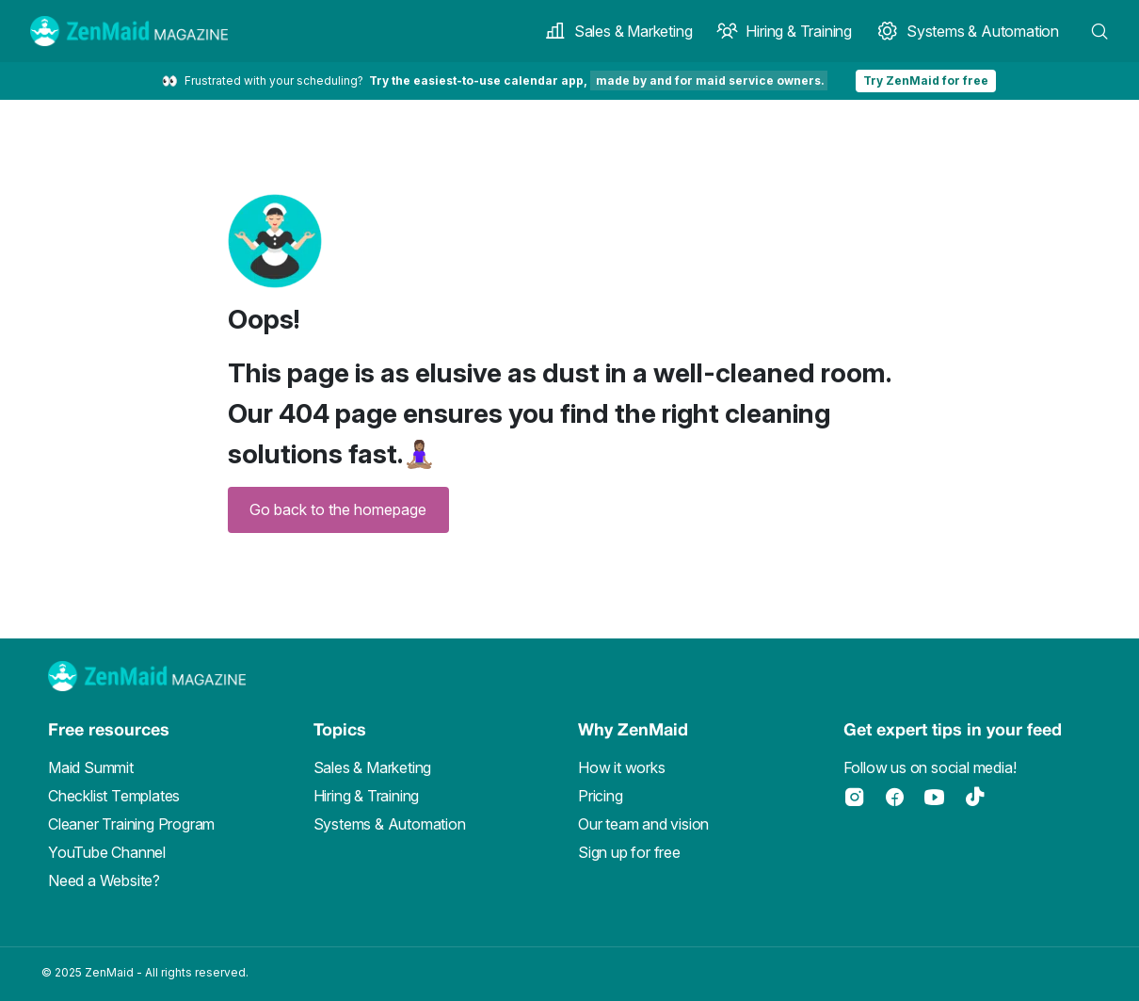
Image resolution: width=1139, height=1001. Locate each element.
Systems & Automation (967, 31)
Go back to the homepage (337, 509)
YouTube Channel (107, 852)
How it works (622, 767)
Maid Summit (91, 767)
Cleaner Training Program (131, 824)
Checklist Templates (114, 795)
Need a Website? (104, 880)
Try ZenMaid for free (925, 80)
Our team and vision (643, 824)
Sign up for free (629, 852)
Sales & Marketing (618, 31)
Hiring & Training (784, 31)
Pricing (600, 795)
